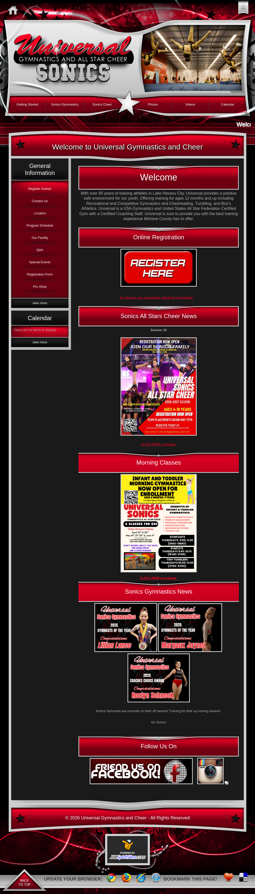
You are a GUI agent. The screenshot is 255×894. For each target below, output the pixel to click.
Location (40, 213)
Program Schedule (39, 225)
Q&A (39, 250)
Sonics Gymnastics (65, 104)
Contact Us (40, 201)
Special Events (40, 262)
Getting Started (27, 104)
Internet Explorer (141, 879)
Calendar (227, 104)
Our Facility (40, 238)
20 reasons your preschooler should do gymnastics (156, 297)
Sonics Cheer (102, 104)
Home (14, 10)
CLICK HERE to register (158, 444)
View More (39, 303)
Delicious (243, 879)
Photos (153, 104)
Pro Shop (40, 286)
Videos (190, 104)
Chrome (111, 879)
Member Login (243, 10)
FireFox (126, 879)
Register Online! (39, 189)
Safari (156, 879)
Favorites (228, 879)
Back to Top (24, 879)
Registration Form (40, 274)
